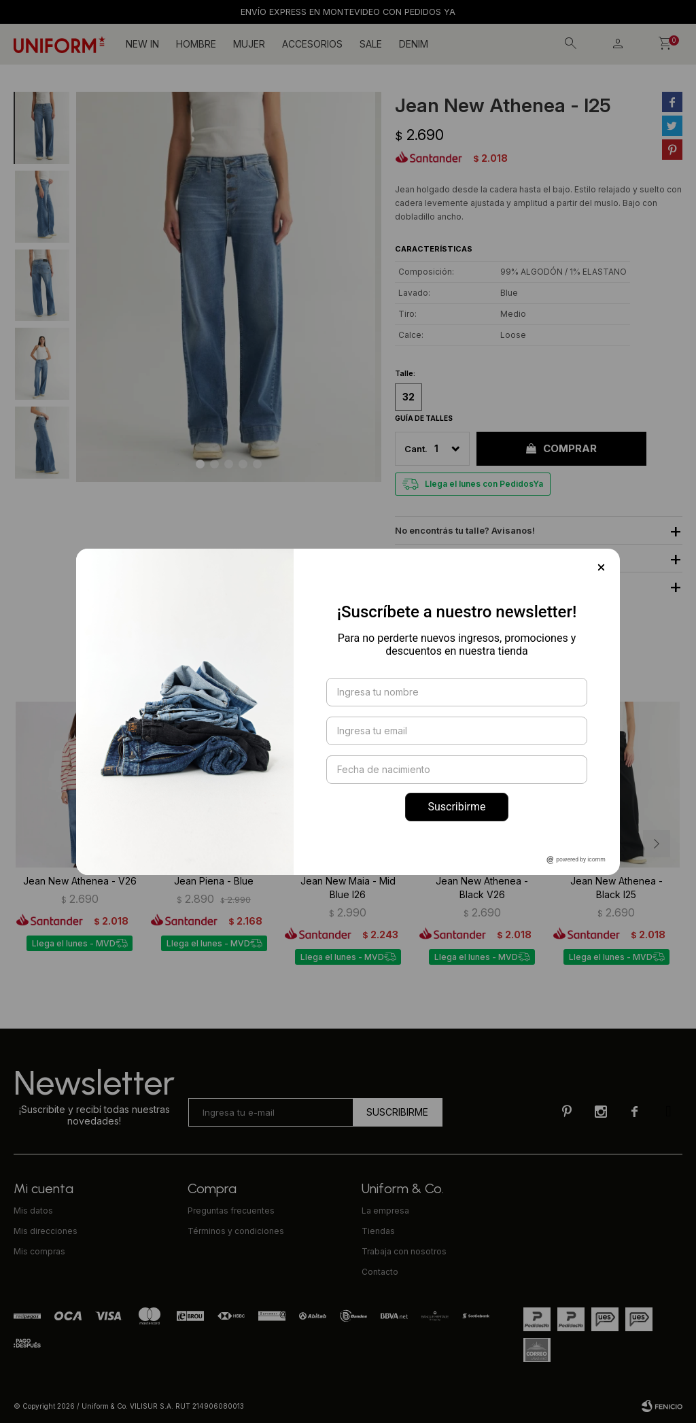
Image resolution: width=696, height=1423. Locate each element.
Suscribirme (456, 806)
